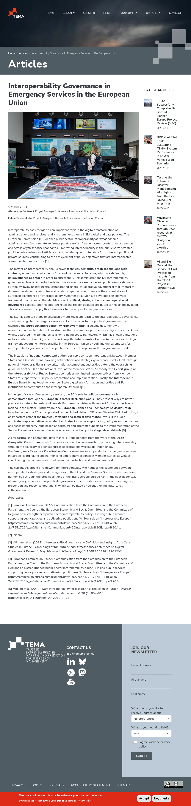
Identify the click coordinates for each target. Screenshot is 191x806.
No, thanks (161, 799)
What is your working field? (149, 727)
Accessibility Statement (90, 785)
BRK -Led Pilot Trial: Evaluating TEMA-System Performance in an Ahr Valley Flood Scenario (167, 150)
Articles (23, 53)
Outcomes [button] (128, 13)
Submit (141, 756)
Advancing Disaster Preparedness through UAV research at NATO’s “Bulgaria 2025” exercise (166, 233)
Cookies (35, 785)
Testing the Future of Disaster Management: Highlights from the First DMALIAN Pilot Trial (166, 190)
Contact (175, 13)
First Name (138, 680)
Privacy (16, 785)
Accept (144, 799)
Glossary (56, 785)
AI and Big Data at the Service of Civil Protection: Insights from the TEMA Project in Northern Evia (167, 275)
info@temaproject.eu (80, 654)
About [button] (67, 13)
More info (84, 801)
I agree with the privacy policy (154, 744)
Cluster (89, 13)
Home (50, 13)
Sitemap (123, 785)
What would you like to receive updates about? (147, 710)
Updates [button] (152, 13)
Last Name (138, 694)
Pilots (107, 13)
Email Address (141, 665)
